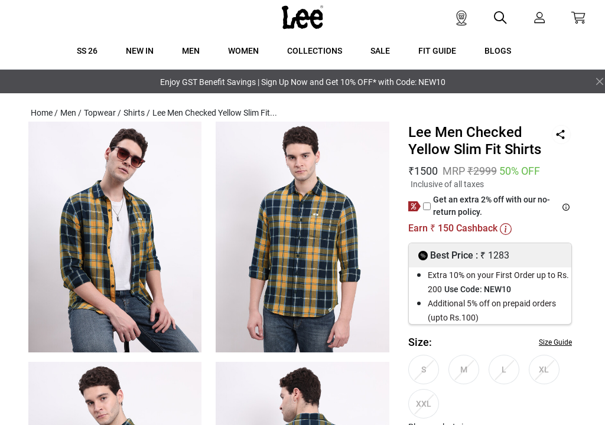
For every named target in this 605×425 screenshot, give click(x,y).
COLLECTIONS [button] (314, 50)
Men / (71, 112)
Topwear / (102, 112)
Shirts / (136, 112)
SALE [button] (380, 50)
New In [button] (140, 50)
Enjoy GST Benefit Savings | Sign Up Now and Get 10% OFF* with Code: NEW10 (302, 82)
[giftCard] (427, 206)
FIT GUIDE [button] (437, 50)
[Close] (599, 81)
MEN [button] (191, 50)
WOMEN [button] (243, 50)
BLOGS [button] (497, 50)
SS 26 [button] (87, 50)
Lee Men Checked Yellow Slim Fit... (214, 112)
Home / (44, 112)
